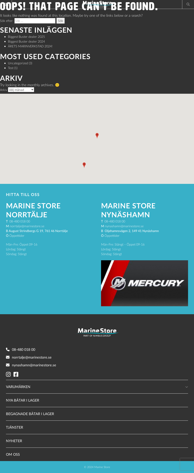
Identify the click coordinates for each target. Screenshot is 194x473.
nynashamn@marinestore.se (31, 365)
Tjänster (14, 427)
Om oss (13, 454)
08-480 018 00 (20, 349)
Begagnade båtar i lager (30, 413)
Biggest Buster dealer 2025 (26, 36)
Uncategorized (18, 63)
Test (10, 68)
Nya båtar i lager (22, 400)
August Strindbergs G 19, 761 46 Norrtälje (38, 231)
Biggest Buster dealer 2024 (26, 41)
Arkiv (3, 90)
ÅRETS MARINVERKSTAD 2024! (30, 46)
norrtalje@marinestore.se (29, 357)
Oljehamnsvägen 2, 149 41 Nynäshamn (132, 231)
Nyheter (14, 440)
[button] (97, 136)
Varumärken (18, 386)
